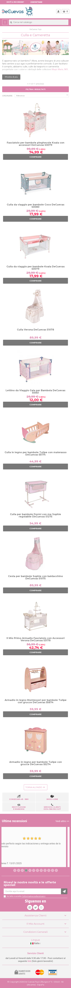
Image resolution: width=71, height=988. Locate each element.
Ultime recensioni (14, 821)
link (30, 961)
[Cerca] (39, 22)
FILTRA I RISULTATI (35, 89)
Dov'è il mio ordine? (15, 2)
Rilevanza (42, 95)
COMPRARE (35, 157)
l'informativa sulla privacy (33, 896)
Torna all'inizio (35, 787)
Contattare (36, 2)
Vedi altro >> (62, 821)
